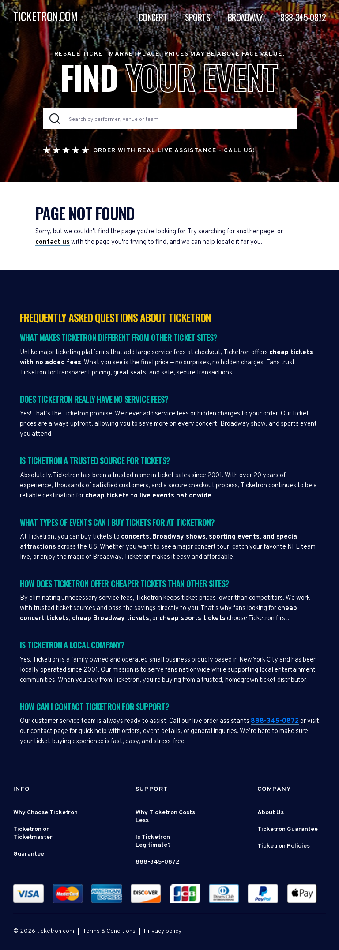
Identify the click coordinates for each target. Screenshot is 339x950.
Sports (197, 17)
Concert (153, 17)
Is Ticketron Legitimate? (153, 841)
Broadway (245, 17)
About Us (270, 812)
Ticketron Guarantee (287, 829)
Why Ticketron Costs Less (165, 816)
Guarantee (28, 854)
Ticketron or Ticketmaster (33, 833)
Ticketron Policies (283, 846)
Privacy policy (162, 931)
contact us (52, 242)
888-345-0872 (303, 17)
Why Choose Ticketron (45, 812)
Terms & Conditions (109, 931)
